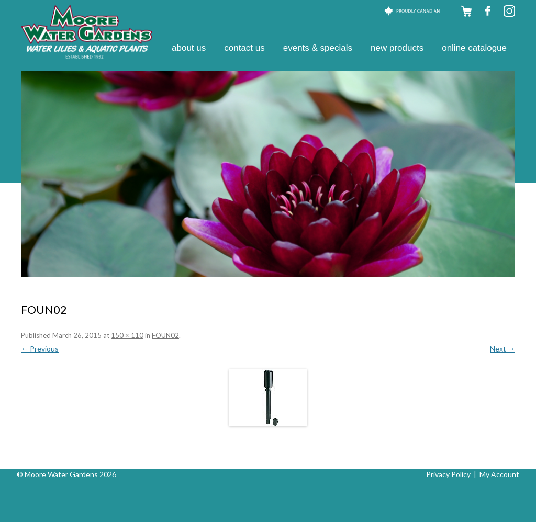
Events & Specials (317, 48)
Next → (502, 348)
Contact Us (244, 48)
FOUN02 (165, 335)
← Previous (40, 348)
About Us (189, 48)
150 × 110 (127, 335)
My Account (499, 474)
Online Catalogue (474, 48)
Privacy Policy (448, 474)
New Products (397, 48)
